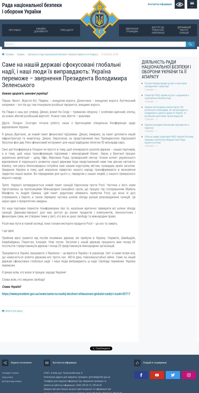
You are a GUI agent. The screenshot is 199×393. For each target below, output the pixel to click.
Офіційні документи (41, 30)
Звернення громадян (132, 30)
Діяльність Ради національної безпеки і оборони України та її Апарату (63, 54)
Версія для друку (12, 310)
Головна (8, 54)
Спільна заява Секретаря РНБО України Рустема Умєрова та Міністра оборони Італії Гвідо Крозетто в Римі (169, 139)
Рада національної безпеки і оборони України (32, 8)
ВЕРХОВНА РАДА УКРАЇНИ (11, 381)
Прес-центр (66, 30)
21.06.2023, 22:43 (109, 54)
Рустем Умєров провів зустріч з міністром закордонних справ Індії (166, 85)
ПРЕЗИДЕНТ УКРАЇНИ (10, 373)
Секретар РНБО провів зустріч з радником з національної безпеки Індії (167, 97)
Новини (20, 54)
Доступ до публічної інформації (158, 30)
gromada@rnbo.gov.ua (99, 376)
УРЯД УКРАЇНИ (7, 377)
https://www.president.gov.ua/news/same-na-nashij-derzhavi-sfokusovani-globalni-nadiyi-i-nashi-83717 (66, 294)
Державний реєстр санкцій (184, 30)
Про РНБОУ (15, 30)
